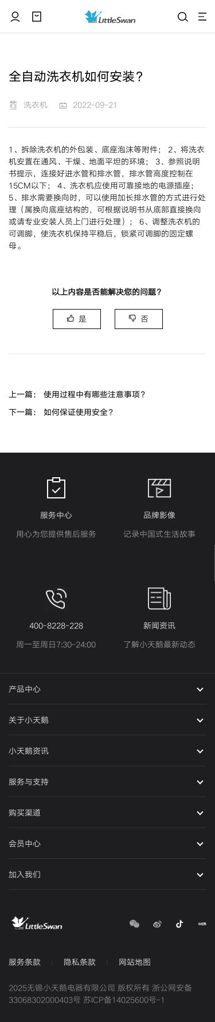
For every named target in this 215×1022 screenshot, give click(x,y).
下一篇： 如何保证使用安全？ (62, 412)
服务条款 (25, 962)
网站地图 (135, 962)
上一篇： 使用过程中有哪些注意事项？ (78, 394)
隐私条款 (80, 962)
